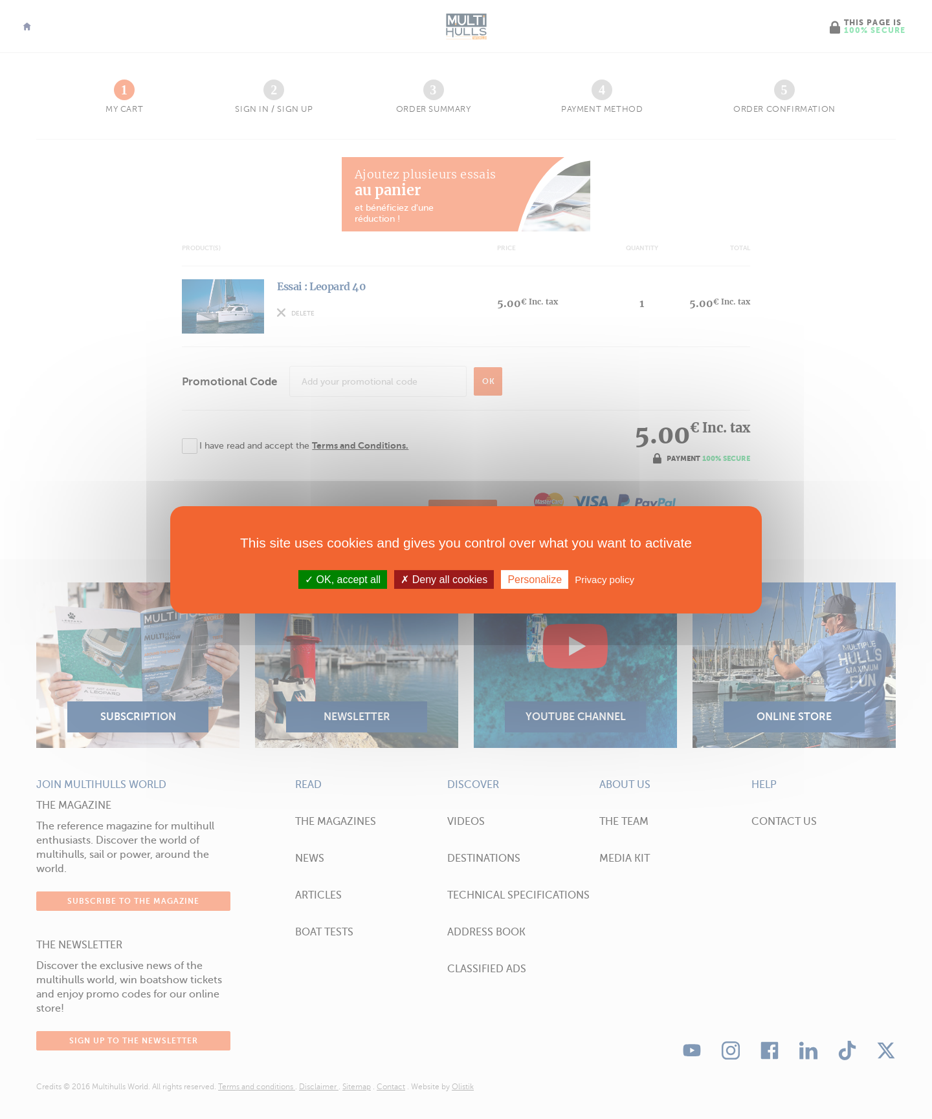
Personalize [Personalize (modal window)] (534, 578)
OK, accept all (343, 578)
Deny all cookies (444, 578)
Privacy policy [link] (604, 578)
